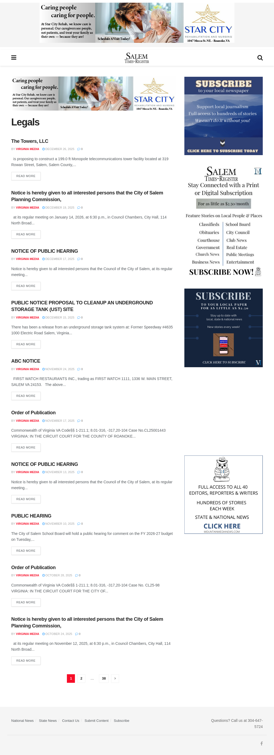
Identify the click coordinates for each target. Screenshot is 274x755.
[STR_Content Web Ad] (223, 222)
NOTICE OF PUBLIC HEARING (44, 251)
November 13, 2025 (58, 472)
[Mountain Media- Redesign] (223, 494)
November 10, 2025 (58, 523)
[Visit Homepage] (137, 57)
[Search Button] (260, 58)
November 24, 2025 (58, 369)
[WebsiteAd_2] (223, 327)
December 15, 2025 (58, 317)
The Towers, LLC (29, 141)
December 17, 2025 (58, 258)
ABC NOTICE (25, 361)
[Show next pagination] (115, 678)
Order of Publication (33, 412)
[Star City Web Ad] (137, 24)
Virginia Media (27, 149)
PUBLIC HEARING (31, 516)
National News (22, 721)
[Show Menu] (13, 58)
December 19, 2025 (58, 207)
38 (104, 678)
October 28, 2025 (57, 575)
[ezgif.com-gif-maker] (223, 115)
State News (48, 721)
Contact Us (70, 721)
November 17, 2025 (58, 420)
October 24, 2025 (57, 633)
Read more (28, 175)
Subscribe (121, 721)
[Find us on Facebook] (261, 744)
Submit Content (97, 721)
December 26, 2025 (58, 149)
